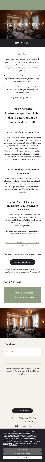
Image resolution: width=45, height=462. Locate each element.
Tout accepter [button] (22, 457)
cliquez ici (13, 445)
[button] (13, 333)
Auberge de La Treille (22, 4)
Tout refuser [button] (22, 450)
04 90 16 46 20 (22, 262)
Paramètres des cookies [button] (22, 454)
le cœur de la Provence (26, 234)
